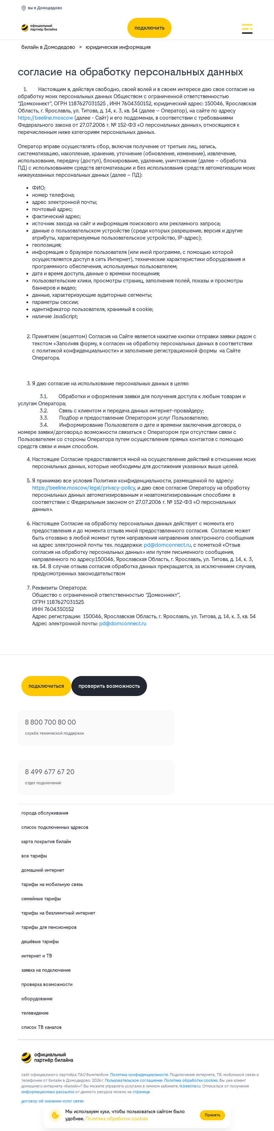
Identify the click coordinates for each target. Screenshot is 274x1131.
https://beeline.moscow (45, 118)
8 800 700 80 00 (50, 722)
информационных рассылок (47, 1092)
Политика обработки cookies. (191, 1080)
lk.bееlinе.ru (190, 1086)
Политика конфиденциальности (139, 1074)
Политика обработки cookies (117, 1118)
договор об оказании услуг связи (52, 1101)
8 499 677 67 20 (50, 772)
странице (141, 1092)
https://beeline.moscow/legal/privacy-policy (83, 488)
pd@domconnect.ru (167, 545)
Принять (212, 1115)
